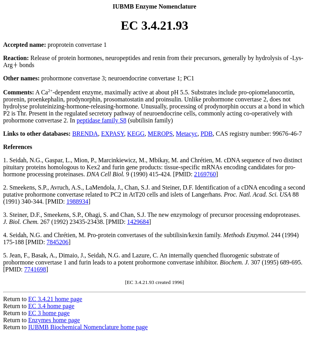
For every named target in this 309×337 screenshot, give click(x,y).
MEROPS (160, 133)
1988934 (77, 201)
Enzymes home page (54, 320)
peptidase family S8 (101, 120)
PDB (207, 133)
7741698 (35, 269)
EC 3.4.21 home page (55, 299)
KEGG (135, 133)
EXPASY (112, 133)
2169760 (205, 174)
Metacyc (187, 133)
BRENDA (85, 133)
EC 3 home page (49, 313)
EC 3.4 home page (51, 306)
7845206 (57, 242)
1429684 (138, 221)
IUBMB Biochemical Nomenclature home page (88, 327)
